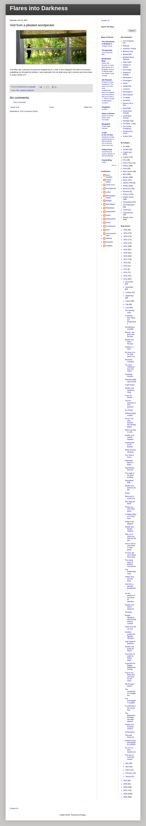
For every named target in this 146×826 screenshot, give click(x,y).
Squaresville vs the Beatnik (129, 445)
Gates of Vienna (108, 114)
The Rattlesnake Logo (130, 572)
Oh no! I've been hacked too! (130, 750)
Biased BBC (127, 54)
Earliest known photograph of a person (130, 743)
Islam (125, 169)
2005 (125, 797)
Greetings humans (129, 375)
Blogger (83, 815)
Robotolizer (110, 208)
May (127, 763)
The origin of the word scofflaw (129, 475)
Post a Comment (19, 102)
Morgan (109, 201)
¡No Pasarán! (107, 80)
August (128, 301)
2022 (125, 243)
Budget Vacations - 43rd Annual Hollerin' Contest (130, 619)
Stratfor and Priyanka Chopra (129, 727)
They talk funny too (129, 736)
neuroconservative (111, 234)
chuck (108, 223)
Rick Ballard (110, 204)
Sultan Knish (107, 150)
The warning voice (129, 311)
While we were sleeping (130, 451)
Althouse (126, 46)
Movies (125, 177)
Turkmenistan (128, 213)
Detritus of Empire (127, 66)
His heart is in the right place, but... (130, 354)
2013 (125, 272)
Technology (127, 202)
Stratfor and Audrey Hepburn (129, 437)
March (128, 770)
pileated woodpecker (27, 90)
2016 (125, 263)
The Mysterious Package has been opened (130, 717)
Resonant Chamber (129, 361)
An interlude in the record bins (130, 708)
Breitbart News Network (128, 58)
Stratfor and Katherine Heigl (129, 390)
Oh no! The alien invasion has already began (130, 423)
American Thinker (129, 49)
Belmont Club (128, 51)
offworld (109, 238)
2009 (125, 784)
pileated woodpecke (31, 70)
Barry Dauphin (109, 176)
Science (126, 194)
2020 (125, 250)
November (129, 287)
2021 (125, 246)
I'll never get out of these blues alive (130, 555)
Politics (125, 186)
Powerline (126, 100)
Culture (125, 157)
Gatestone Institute (127, 74)
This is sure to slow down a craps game (130, 547)
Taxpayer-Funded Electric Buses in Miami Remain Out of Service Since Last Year (108, 141)
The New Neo (107, 50)
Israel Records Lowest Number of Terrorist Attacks (108, 154)
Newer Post (15, 107)
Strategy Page (128, 121)
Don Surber (127, 70)
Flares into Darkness (39, 8)
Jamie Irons (110, 185)
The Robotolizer (129, 205)
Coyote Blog (107, 160)
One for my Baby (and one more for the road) (130, 677)
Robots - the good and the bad (129, 334)
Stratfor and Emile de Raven (129, 649)
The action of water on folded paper (130, 657)
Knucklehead (111, 188)
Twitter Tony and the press (129, 579)
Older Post (88, 107)
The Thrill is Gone (129, 456)
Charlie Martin (108, 181)
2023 (125, 240)
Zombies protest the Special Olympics (130, 635)
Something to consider (130, 328)
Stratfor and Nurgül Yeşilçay (129, 529)
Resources (127, 189)
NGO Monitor (128, 95)
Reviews (126, 192)
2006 (125, 794)
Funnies (105, 109)
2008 (125, 787)
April (127, 767)
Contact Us (105, 20)
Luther (108, 192)
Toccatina (128, 612)
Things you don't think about (130, 509)
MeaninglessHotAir (110, 197)
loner (108, 230)
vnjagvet (109, 246)
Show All (114, 165)
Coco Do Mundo (128, 396)
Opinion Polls (128, 183)
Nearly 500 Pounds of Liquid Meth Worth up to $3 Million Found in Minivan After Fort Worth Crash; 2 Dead (108, 69)
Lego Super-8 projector (130, 642)
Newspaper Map (129, 481)
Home (51, 107)
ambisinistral (110, 212)
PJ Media (126, 98)
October (128, 292)
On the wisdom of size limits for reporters (130, 598)
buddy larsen (111, 219)
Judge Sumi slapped (129, 523)
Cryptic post (127, 152)
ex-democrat (110, 226)
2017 (125, 259)
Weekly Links (128, 217)
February (129, 773)
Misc (17, 90)
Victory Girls (127, 136)
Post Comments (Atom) (29, 111)
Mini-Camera (128, 171)
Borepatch (106, 124)
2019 (125, 253)
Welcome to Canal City (130, 497)
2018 (125, 256)
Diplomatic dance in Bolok (129, 463)
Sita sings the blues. (130, 503)
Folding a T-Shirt (129, 348)
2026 (125, 230)
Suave (127, 493)
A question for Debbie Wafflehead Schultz (130, 666)
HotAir (125, 83)
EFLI (124, 160)
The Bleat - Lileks (129, 124)
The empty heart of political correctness (130, 563)
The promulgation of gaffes (130, 701)
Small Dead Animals (127, 112)
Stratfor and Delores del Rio (130, 488)
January (128, 776)
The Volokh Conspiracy (127, 127)
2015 (125, 266)
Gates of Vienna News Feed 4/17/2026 (107, 118)
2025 (125, 233)
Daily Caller (127, 62)
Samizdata (127, 108)
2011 (125, 279)
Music (125, 180)
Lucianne (126, 89)
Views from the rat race (130, 628)
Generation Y (128, 78)
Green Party (127, 163)
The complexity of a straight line (130, 692)
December (129, 282)
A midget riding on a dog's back (130, 516)
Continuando (129, 732)
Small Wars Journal (127, 117)
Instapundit (127, 86)
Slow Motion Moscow (129, 469)
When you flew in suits (130, 431)
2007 (125, 790)
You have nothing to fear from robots (129, 368)
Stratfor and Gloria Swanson (129, 607)
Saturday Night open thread (130, 381)
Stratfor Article (128, 197)
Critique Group (107, 46)
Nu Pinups (129, 410)
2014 (125, 269)
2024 (125, 236)
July (127, 304)
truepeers (109, 242)
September (129, 296)
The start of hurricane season (129, 757)
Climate (126, 149)
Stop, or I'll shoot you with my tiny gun (130, 537)
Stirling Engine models (130, 414)
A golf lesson (129, 385)
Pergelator (106, 107)
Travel (125, 210)
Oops (104, 162)
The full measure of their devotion (130, 404)
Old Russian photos (129, 685)
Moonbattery (127, 92)
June (127, 308)
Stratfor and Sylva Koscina (129, 342)
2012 (125, 276)
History (125, 166)
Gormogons (127, 80)
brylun (108, 215)
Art (124, 147)
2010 (125, 781)
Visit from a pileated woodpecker (130, 587)
